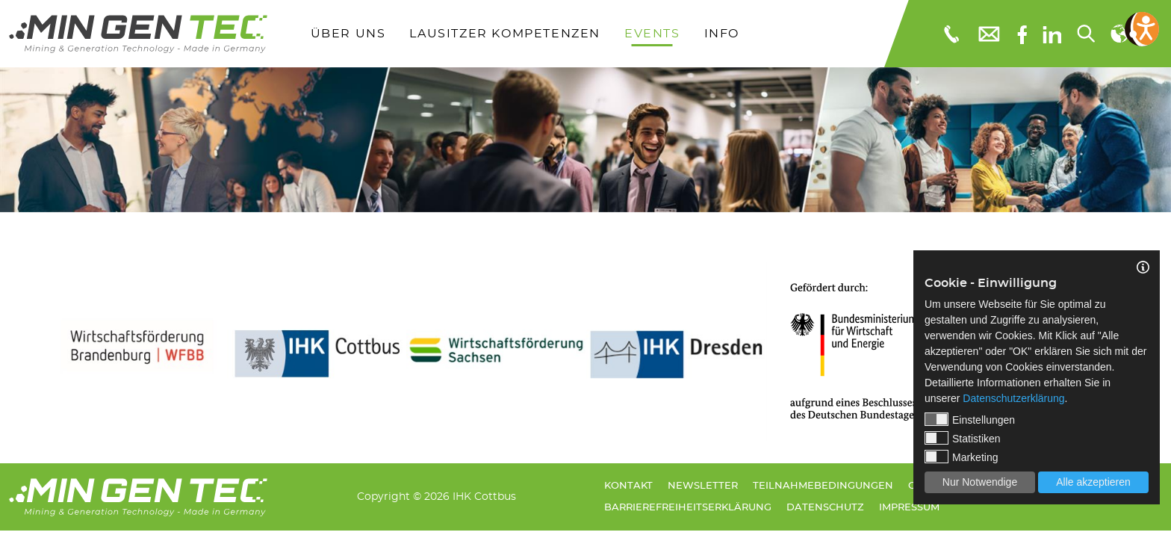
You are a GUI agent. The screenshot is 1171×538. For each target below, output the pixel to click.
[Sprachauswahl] (1119, 34)
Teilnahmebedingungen (823, 486)
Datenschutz (825, 508)
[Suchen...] (1085, 34)
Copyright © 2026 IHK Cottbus (436, 496)
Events (652, 34)
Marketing (961, 456)
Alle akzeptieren (1093, 482)
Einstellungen (970, 419)
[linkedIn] (1052, 33)
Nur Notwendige (979, 482)
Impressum (909, 508)
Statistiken (963, 438)
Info (721, 34)
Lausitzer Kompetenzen (504, 34)
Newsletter (703, 486)
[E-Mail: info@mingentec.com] (988, 33)
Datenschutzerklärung (1013, 398)
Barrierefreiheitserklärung (687, 508)
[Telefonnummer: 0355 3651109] (950, 33)
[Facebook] (1022, 33)
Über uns (348, 34)
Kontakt (628, 486)
